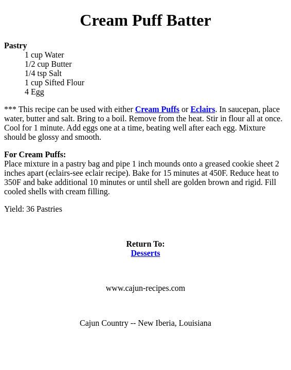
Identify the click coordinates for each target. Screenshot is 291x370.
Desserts (145, 253)
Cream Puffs (157, 109)
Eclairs (202, 109)
